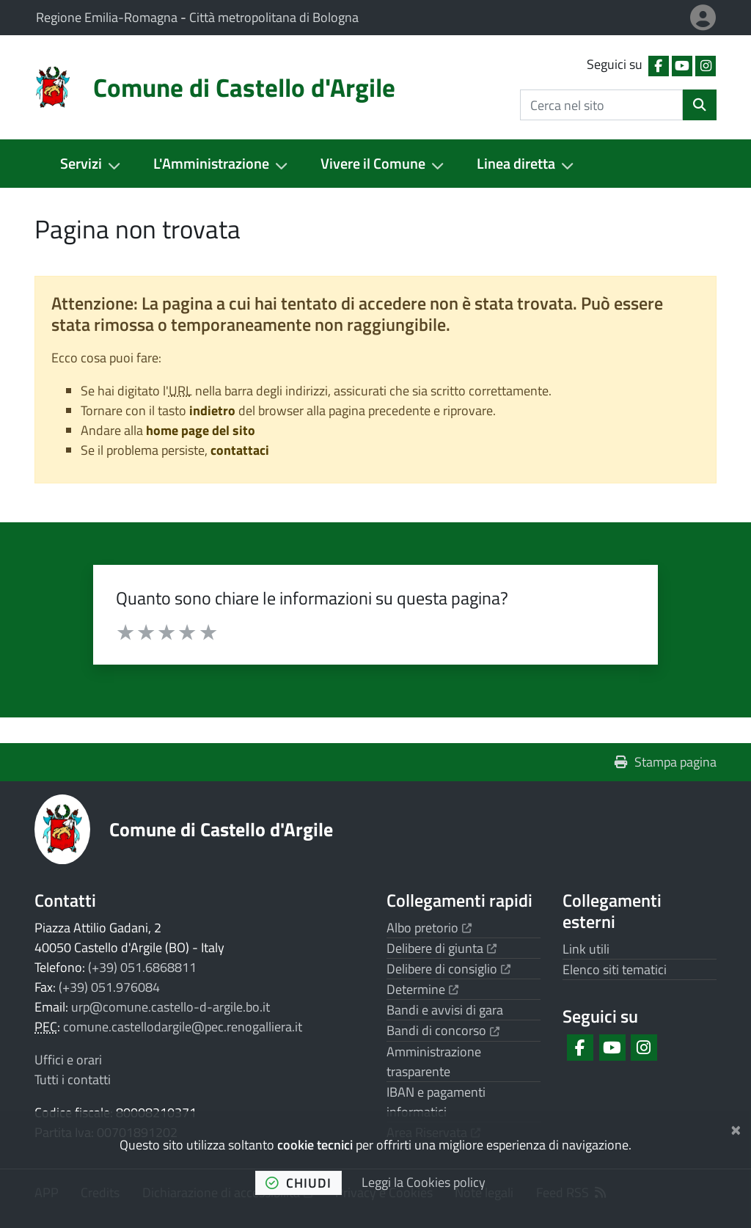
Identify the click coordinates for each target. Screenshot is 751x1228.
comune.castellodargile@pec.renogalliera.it (182, 1027)
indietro (212, 410)
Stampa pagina (666, 762)
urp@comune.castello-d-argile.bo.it (170, 1007)
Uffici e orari (68, 1060)
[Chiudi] (735, 1127)
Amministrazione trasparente (434, 1061)
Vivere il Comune (372, 164)
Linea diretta (516, 164)
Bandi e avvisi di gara (445, 1010)
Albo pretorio (429, 928)
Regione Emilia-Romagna (108, 17)
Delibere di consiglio (448, 969)
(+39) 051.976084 (109, 987)
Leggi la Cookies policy (424, 1182)
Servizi (81, 164)
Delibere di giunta (442, 948)
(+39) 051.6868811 (142, 967)
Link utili (586, 949)
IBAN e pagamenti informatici (436, 1102)
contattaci (239, 450)
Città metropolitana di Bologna (274, 17)
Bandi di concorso (443, 1030)
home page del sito (200, 430)
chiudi (298, 1183)
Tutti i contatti (72, 1079)
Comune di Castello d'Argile (221, 829)
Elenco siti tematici (615, 969)
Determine (422, 989)
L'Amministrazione (211, 164)
